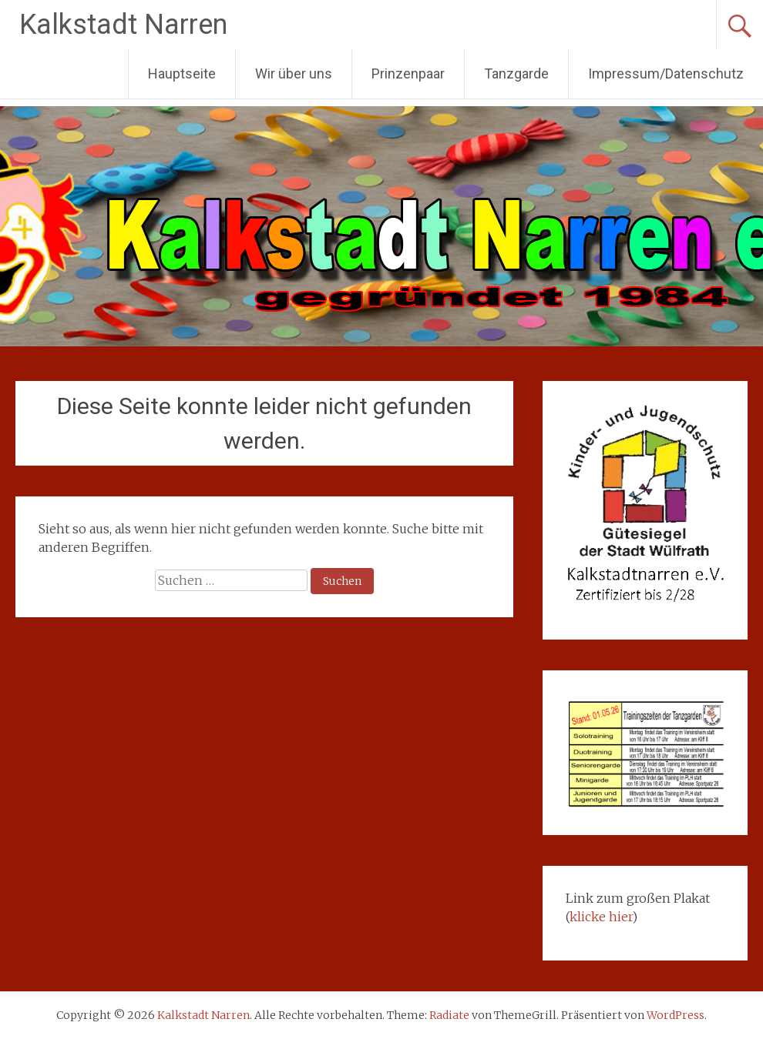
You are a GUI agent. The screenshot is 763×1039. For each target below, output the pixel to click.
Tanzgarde (516, 73)
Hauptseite (182, 73)
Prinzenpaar (408, 73)
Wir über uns (293, 73)
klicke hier (601, 916)
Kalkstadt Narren (123, 24)
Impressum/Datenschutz (666, 73)
